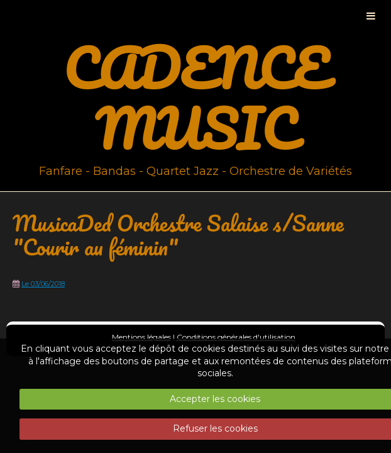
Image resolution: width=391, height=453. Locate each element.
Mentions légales (141, 337)
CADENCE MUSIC (195, 98)
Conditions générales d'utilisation (236, 337)
